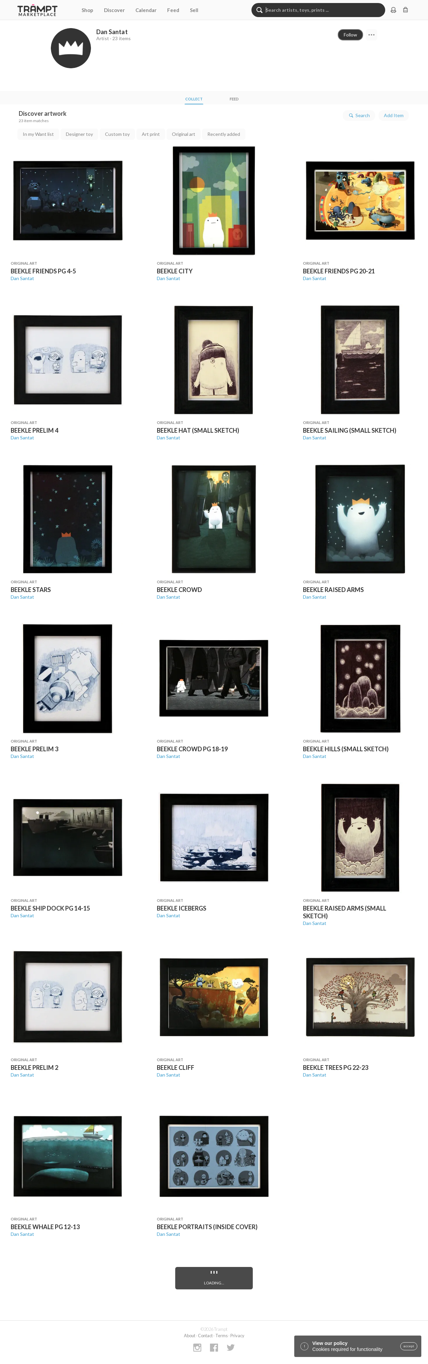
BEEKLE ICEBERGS (181, 908)
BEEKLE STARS (31, 589)
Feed (173, 10)
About (189, 1335)
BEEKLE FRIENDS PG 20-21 (339, 271)
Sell (194, 10)
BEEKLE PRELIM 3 (34, 749)
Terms (221, 1335)
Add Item (394, 115)
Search (359, 115)
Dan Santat (22, 278)
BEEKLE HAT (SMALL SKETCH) (198, 430)
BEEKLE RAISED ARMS (333, 589)
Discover (114, 10)
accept (408, 1346)
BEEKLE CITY (175, 271)
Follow (350, 34)
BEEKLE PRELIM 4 (34, 430)
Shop (87, 10)
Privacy (237, 1335)
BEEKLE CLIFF (175, 1067)
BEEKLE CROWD (179, 589)
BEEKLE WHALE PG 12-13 (45, 1226)
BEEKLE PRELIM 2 (34, 1067)
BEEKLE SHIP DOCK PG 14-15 (50, 908)
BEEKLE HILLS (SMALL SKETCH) (346, 749)
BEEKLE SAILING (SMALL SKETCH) (349, 430)
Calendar (145, 10)
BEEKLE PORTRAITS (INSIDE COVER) (207, 1226)
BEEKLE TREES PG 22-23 (335, 1067)
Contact (205, 1335)
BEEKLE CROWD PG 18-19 (192, 749)
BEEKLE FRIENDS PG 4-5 (43, 271)
